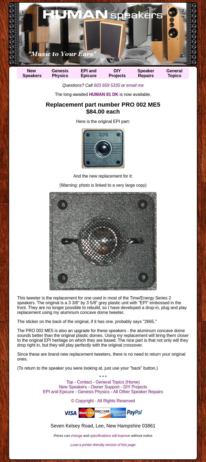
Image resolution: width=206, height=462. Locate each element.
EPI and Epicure (58, 391)
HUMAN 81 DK (103, 94)
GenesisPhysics (60, 73)
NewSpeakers (32, 73)
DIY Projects (135, 387)
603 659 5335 (107, 85)
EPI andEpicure (89, 73)
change (76, 436)
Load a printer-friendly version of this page (103, 445)
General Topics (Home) (118, 382)
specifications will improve (110, 436)
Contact (84, 382)
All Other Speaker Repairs (138, 391)
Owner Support (105, 387)
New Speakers (73, 387)
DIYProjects (117, 73)
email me (135, 85)
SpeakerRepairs (146, 73)
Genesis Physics (93, 391)
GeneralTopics (175, 73)
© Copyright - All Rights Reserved (103, 401)
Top (69, 382)
